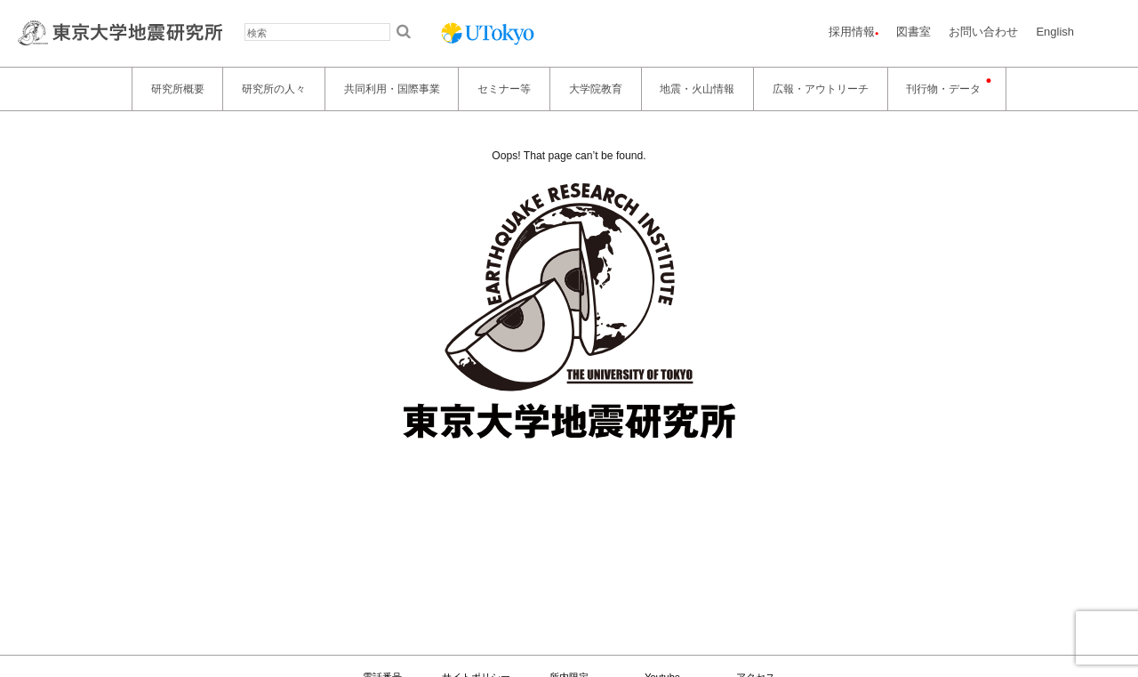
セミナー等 (504, 89)
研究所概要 (177, 89)
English (1055, 31)
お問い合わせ (983, 31)
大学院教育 (595, 89)
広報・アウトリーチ (821, 89)
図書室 (913, 31)
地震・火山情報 (697, 89)
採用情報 (852, 31)
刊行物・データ (943, 89)
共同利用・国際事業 (392, 89)
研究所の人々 (274, 89)
